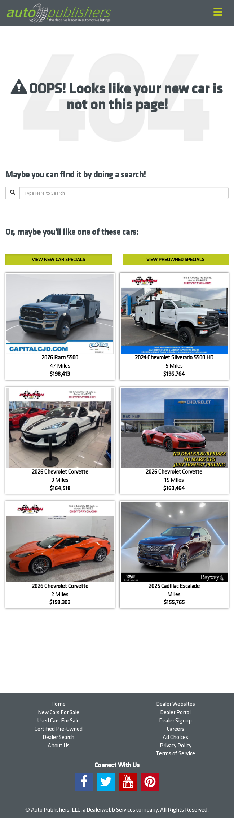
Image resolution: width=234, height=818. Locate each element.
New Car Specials (58, 259)
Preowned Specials (175, 259)
